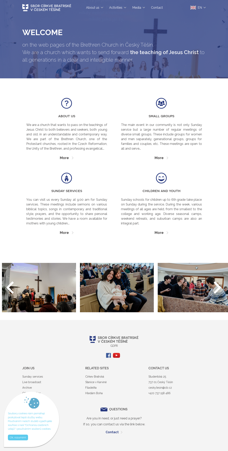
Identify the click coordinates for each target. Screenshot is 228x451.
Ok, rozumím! (18, 437)
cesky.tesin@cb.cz (160, 387)
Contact (112, 432)
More (64, 158)
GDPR (114, 345)
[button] (217, 287)
